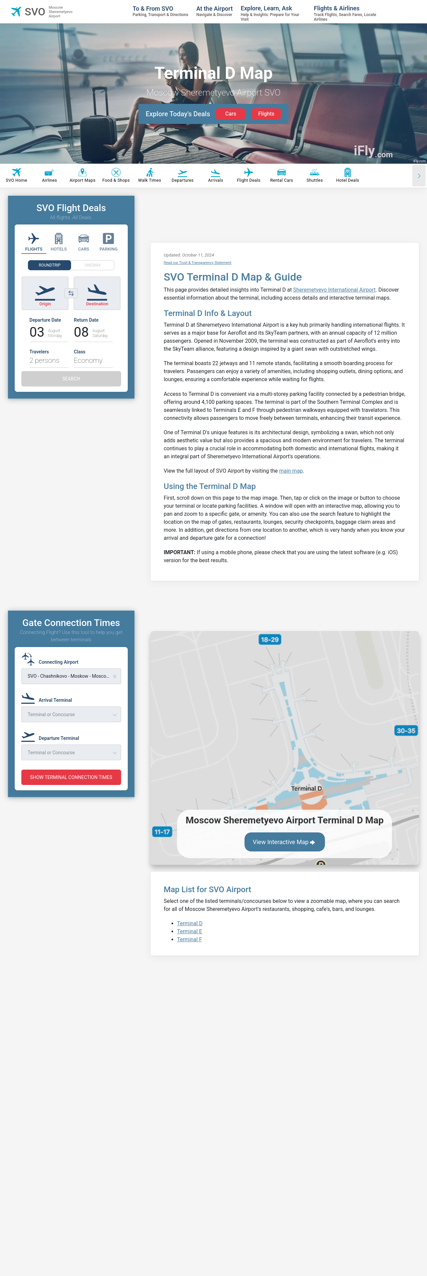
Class (79, 351)
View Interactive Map (285, 842)
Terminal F (189, 939)
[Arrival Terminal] (48, 697)
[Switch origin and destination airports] (71, 293)
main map (291, 471)
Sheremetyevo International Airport (334, 290)
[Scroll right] (419, 175)
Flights (266, 114)
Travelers (39, 351)
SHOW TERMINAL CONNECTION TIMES (71, 777)
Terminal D (190, 923)
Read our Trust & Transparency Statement (198, 263)
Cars (230, 114)
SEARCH (71, 378)
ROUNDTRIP (49, 265)
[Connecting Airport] (51, 659)
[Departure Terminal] (52, 735)
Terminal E (189, 931)
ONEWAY (93, 265)
